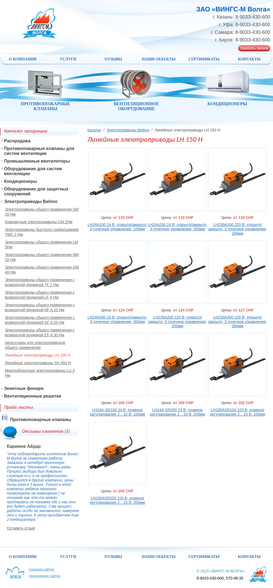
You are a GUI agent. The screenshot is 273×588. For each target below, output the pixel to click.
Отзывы (113, 59)
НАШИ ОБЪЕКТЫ (159, 59)
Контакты (249, 59)
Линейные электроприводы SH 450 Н (38, 363)
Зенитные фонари (24, 388)
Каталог (94, 130)
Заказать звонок (254, 48)
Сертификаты (203, 59)
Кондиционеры (20, 181)
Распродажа (17, 141)
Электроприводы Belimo (127, 130)
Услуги (68, 59)
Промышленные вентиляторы (37, 161)
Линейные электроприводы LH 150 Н (37, 355)
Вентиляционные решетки (32, 396)
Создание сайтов (41, 569)
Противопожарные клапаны (40, 419)
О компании (23, 59)
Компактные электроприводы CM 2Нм (38, 222)
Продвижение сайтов (44, 576)
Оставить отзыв (21, 528)
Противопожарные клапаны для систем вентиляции (39, 151)
